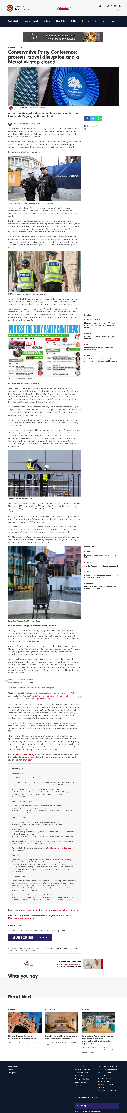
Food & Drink (13, 21)
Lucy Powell (19, 950)
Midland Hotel (40, 948)
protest (11, 950)
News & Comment (31, 21)
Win (96, 21)
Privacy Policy (80, 1075)
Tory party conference (70, 948)
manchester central (53, 948)
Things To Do (60, 21)
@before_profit (39, 696)
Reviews (47, 21)
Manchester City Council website (63, 848)
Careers (78, 1085)
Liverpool (12, 1072)
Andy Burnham (29, 950)
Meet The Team (81, 1081)
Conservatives (29, 948)
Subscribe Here (81, 1072)
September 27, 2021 (42, 699)
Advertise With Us (82, 1069)
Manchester (13, 1066)
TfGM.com (27, 760)
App (105, 21)
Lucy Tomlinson (21, 108)
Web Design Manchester (83, 1110)
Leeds (10, 1069)
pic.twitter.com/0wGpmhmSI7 (56, 696)
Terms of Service (82, 1078)
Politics (20, 948)
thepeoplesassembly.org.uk (24, 754)
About (114, 21)
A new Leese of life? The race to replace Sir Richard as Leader (49, 910)
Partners (85, 21)
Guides (74, 21)
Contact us (79, 1066)
